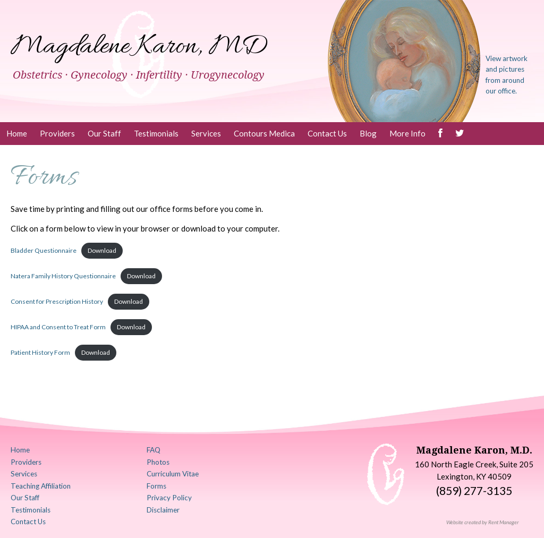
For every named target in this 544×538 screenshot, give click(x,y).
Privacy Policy (169, 497)
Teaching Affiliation (41, 486)
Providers (57, 133)
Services (206, 133)
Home (16, 133)
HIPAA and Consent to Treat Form (58, 327)
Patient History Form (40, 352)
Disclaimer (163, 510)
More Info (407, 133)
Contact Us (327, 133)
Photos (158, 462)
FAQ (153, 450)
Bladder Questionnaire (43, 250)
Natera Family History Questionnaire (63, 276)
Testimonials (156, 133)
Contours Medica (264, 133)
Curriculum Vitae (173, 473)
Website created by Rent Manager (482, 522)
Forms (156, 486)
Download (102, 250)
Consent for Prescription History (57, 301)
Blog (368, 133)
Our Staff (104, 133)
